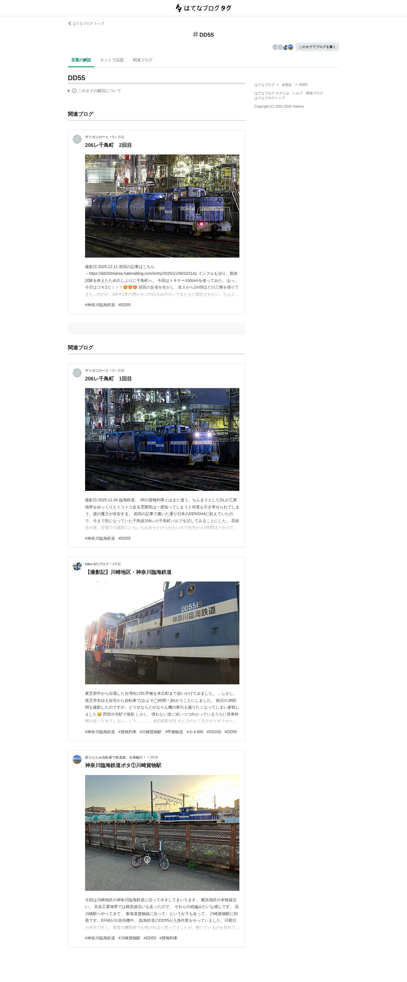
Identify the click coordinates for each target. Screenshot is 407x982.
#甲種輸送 (174, 732)
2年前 (116, 564)
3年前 (154, 757)
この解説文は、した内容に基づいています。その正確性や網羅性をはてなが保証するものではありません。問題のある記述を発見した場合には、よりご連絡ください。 (94, 91)
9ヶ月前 (118, 371)
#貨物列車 (127, 732)
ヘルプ (298, 93)
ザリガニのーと (97, 137)
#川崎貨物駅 (151, 732)
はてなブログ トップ (86, 23)
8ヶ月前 (118, 137)
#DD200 (214, 732)
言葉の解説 (81, 60)
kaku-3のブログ (97, 564)
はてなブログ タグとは (271, 93)
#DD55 (124, 304)
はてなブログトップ (269, 98)
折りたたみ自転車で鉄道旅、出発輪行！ (115, 757)
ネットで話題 (112, 60)
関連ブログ (143, 60)
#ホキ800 (195, 732)
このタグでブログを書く (317, 47)
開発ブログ (314, 93)
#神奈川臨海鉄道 (100, 304)
